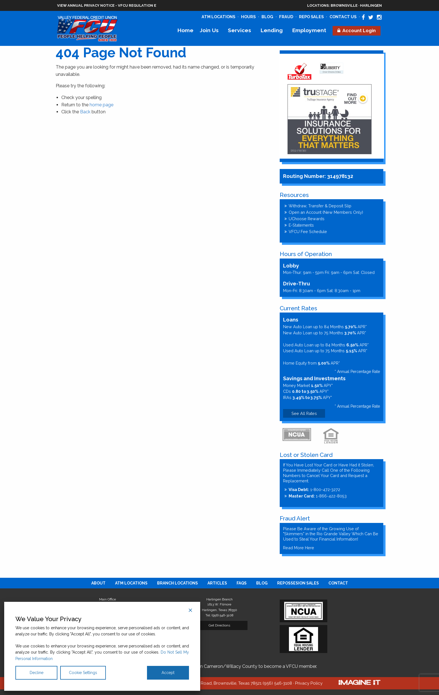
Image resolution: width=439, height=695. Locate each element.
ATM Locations (218, 16)
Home (185, 30)
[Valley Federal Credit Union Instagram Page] (379, 17)
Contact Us (343, 16)
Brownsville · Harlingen (344, 5)
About (98, 583)
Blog (267, 16)
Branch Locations (177, 583)
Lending (272, 30)
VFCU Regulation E (137, 5)
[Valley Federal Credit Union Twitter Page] (370, 17)
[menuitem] (185, 30)
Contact (338, 583)
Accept (168, 672)
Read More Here (298, 547)
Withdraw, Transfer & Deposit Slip (320, 205)
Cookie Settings (83, 672)
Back (85, 111)
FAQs (242, 583)
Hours (248, 16)
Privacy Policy (309, 683)
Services (239, 30)
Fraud (286, 16)
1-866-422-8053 (318, 496)
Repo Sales (311, 16)
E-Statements (301, 225)
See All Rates (304, 413)
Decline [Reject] (36, 672)
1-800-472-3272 (314, 489)
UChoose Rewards (306, 218)
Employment (309, 30)
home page (101, 104)
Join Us (209, 30)
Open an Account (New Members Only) (326, 212)
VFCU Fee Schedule (308, 231)
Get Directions (219, 625)
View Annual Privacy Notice (86, 5)
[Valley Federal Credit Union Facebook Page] (363, 17)
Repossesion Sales (298, 583)
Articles (217, 583)
